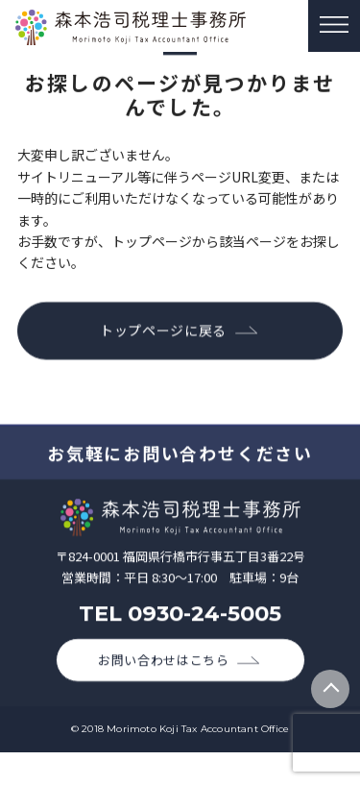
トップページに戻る (163, 330)
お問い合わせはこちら (163, 663)
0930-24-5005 (204, 615)
